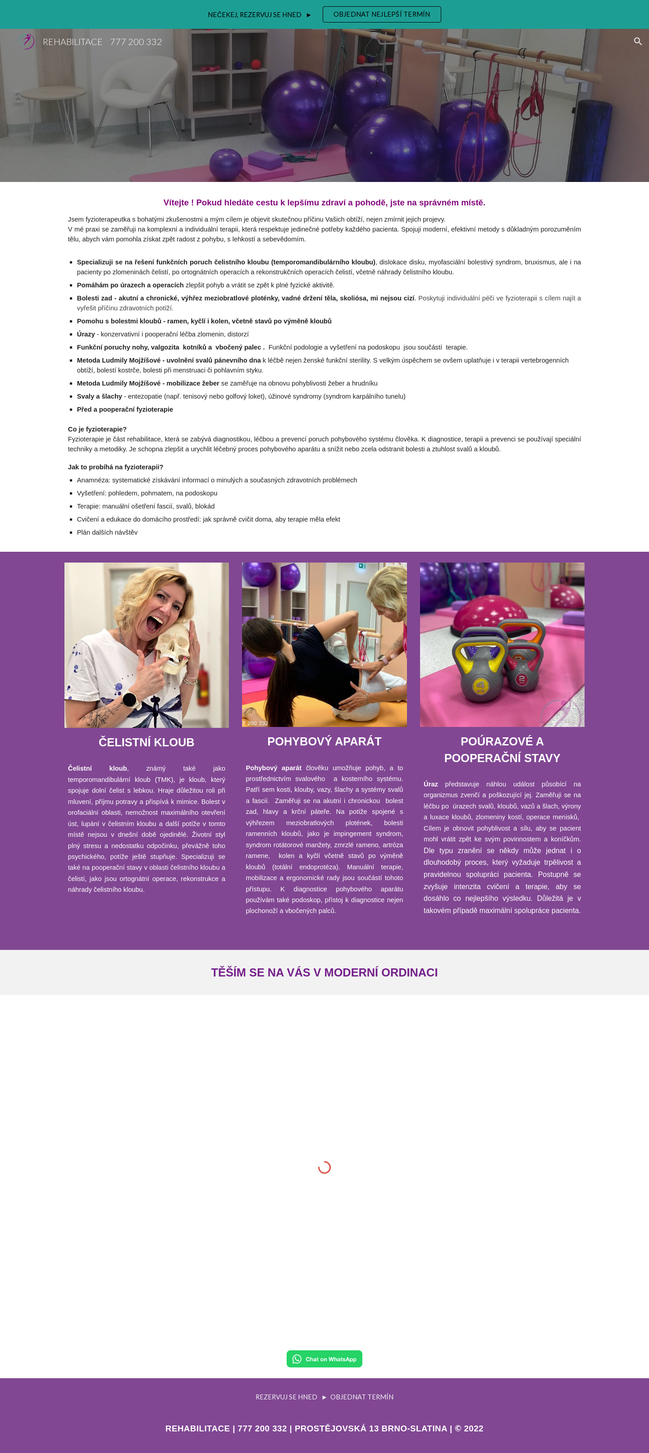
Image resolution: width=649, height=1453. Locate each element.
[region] (324, 14)
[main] (324, 367)
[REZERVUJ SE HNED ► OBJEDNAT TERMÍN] (324, 1396)
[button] (638, 41)
